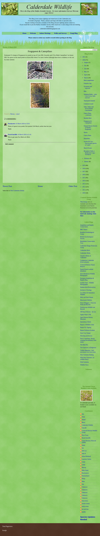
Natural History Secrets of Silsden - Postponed (90, 127)
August (86, 62)
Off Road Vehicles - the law (88, 312)
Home (24, 33)
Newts (85, 132)
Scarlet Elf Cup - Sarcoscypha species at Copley (90, 143)
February (87, 158)
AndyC (84, 419)
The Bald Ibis (84, 345)
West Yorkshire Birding (87, 355)
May (85, 71)
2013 (84, 184)
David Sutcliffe (12, 134)
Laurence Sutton (86, 459)
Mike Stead (85, 470)
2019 (84, 165)
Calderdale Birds (85, 250)
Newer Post (7, 186)
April (86, 75)
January (86, 161)
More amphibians (89, 80)
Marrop (84, 467)
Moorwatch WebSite (86, 300)
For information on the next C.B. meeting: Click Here (88, 214)
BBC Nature (83, 229)
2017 (84, 171)
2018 (84, 168)
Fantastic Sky (88, 83)
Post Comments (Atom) (17, 190)
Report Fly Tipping (85, 327)
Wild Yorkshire (84, 362)
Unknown (84, 487)
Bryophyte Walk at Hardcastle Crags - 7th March (90, 152)
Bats (85, 91)
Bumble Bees (87, 118)
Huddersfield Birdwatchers (88, 287)
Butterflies (87, 138)
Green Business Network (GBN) (89, 441)
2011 (84, 190)
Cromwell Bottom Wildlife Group (89, 431)
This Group (83, 202)
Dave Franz (85, 435)
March (86, 78)
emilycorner (85, 506)
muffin (84, 512)
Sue (83, 484)
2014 (84, 180)
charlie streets (86, 503)
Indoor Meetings (45, 33)
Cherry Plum (87, 135)
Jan (83, 448)
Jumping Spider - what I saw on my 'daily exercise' (90, 96)
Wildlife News (84, 365)
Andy (83, 417)
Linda (83, 462)
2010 (84, 193)
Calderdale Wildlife (87, 425)
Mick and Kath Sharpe (86, 297)
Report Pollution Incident (87, 330)
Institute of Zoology (86, 290)
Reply (9, 129)
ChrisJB (84, 428)
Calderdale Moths (85, 253)
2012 (84, 187)
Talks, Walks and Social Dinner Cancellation (88, 108)
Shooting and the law (86, 336)
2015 (84, 177)
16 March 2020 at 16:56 (23, 123)
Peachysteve (11, 123)
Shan (83, 481)
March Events (88, 148)
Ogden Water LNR (85, 314)
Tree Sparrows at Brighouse (88, 347)
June (85, 68)
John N (84, 453)
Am (83, 414)
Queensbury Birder (85, 322)
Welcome (33, 33)
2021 (84, 57)
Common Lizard (88, 104)
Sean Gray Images (85, 333)
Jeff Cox (84, 451)
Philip (83, 478)
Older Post (73, 186)
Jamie (83, 445)
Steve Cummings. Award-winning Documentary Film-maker (88, 340)
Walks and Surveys (60, 33)
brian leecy (85, 501)
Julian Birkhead (86, 456)
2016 (84, 174)
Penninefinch (85, 476)
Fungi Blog (74, 33)
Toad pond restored (89, 101)
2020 (84, 60)
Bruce (83, 422)
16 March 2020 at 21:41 (24, 134)
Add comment (9, 144)
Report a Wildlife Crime (87, 324)
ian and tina (85, 509)
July (85, 65)
